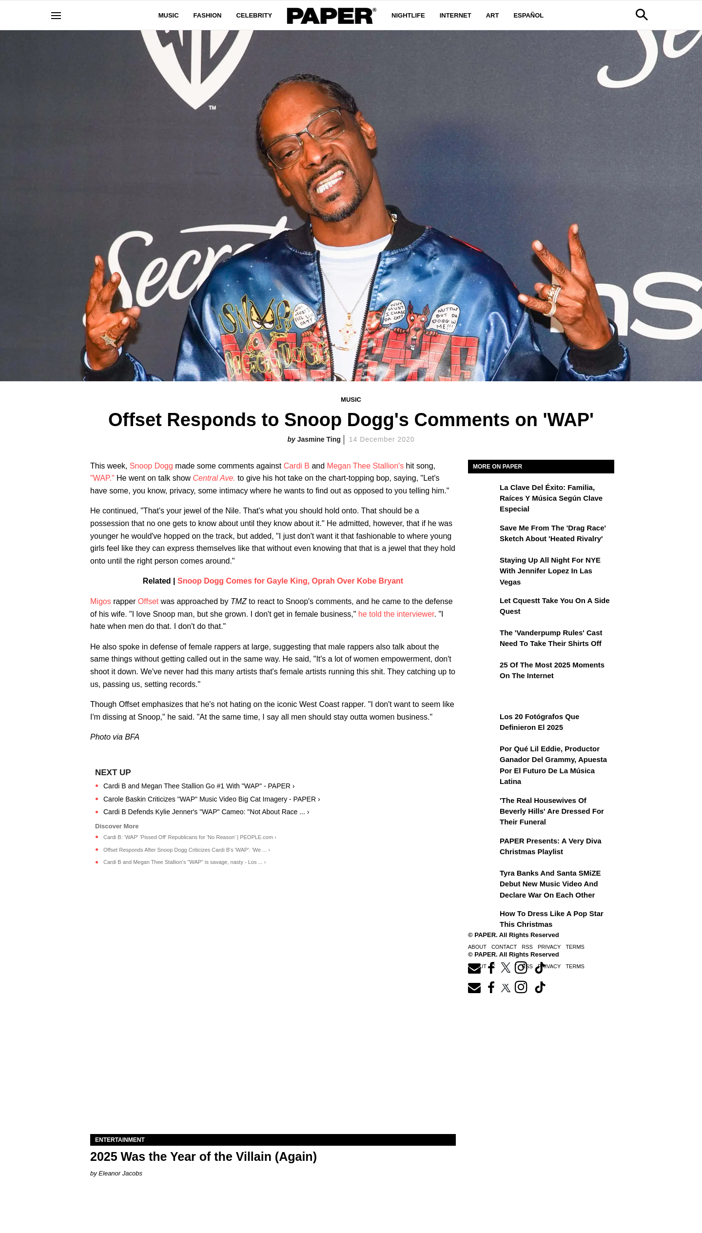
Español (528, 15)
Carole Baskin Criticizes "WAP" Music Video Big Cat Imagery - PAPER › (211, 799)
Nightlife (408, 15)
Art (492, 15)
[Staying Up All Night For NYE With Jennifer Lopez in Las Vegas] (482, 567)
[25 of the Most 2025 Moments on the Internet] (482, 672)
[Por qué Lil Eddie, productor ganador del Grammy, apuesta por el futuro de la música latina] (482, 756)
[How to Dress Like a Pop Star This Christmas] (482, 920)
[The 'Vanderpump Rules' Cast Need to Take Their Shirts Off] (482, 639)
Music (168, 15)
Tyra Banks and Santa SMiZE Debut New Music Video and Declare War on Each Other (550, 884)
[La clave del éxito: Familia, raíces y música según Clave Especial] (482, 494)
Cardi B (297, 466)
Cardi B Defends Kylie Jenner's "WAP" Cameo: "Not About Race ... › (206, 812)
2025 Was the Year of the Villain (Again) (203, 1156)
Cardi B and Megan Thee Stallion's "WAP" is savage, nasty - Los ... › (184, 862)
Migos (100, 601)
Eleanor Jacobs (120, 1173)
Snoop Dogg (151, 466)
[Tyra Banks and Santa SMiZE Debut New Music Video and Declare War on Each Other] (482, 880)
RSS (527, 947)
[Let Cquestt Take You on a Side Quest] (482, 607)
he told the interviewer (396, 614)
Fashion (208, 15)
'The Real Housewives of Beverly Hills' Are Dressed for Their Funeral (552, 811)
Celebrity (254, 15)
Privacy (549, 947)
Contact (504, 947)
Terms (575, 947)
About (477, 947)
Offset (148, 601)
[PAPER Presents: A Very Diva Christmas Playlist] (482, 848)
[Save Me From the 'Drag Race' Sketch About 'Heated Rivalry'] (482, 535)
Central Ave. (214, 478)
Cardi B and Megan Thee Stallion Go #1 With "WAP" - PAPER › (199, 786)
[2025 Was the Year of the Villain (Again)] (273, 1042)
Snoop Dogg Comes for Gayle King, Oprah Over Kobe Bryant (290, 581)
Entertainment (120, 1139)
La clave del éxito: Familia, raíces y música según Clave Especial (551, 498)
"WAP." (102, 478)
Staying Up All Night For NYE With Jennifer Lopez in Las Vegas (550, 571)
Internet (455, 15)
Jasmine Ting (319, 439)
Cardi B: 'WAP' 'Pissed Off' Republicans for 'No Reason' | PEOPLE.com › (189, 837)
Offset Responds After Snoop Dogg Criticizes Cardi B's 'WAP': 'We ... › (186, 850)
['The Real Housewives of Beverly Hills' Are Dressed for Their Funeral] (482, 807)
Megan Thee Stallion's (365, 466)
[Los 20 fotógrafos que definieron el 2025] (482, 723)
